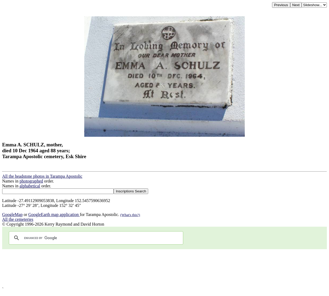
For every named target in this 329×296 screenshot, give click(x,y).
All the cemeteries (17, 219)
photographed (31, 181)
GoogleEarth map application (54, 214)
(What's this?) (130, 215)
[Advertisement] (162, 268)
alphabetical (30, 186)
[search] (95, 238)
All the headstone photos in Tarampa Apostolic (42, 176)
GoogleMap (12, 214)
